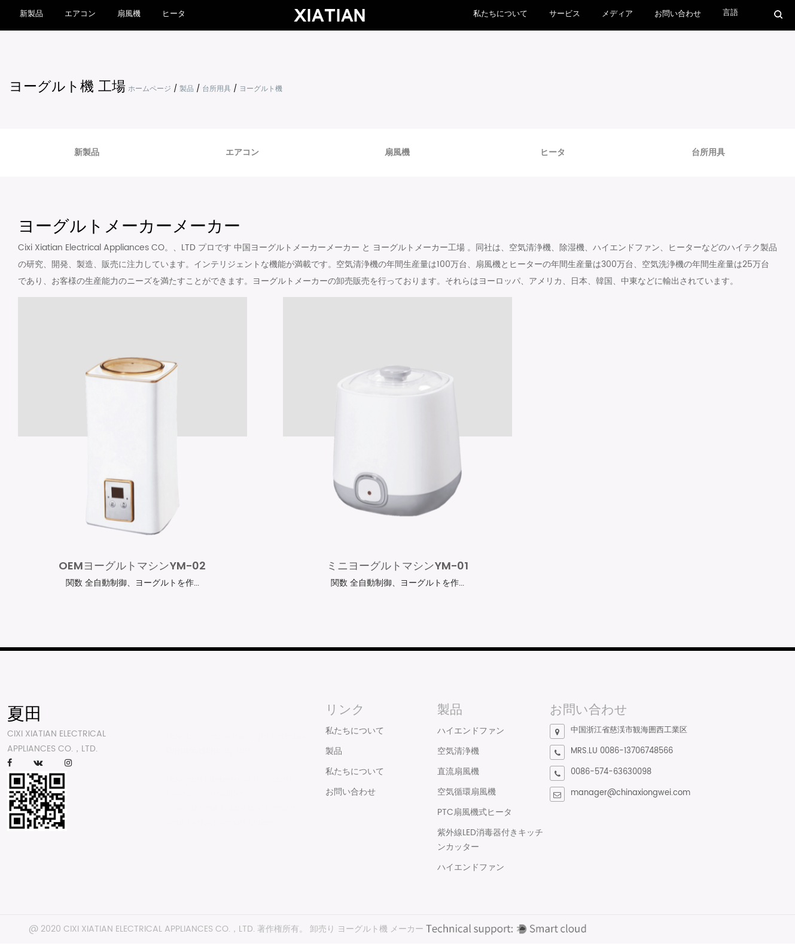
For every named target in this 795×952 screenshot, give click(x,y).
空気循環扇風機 (466, 793)
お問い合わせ (677, 14)
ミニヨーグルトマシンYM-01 (397, 566)
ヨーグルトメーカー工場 (420, 247)
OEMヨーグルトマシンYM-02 (132, 566)
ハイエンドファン (470, 732)
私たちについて (500, 14)
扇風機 (129, 14)
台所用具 (216, 89)
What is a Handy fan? (210, 748)
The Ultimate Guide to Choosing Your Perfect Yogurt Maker (232, 809)
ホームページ (149, 89)
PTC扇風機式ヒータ (474, 813)
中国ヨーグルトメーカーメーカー (298, 247)
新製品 (31, 14)
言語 (730, 13)
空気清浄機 (458, 752)
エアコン (80, 14)
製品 (186, 89)
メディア (617, 14)
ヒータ (173, 14)
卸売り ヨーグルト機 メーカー (367, 930)
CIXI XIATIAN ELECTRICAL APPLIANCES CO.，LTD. (159, 930)
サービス (564, 14)
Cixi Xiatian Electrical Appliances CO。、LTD (108, 247)
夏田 (24, 715)
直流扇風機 (458, 773)
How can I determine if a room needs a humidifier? (228, 780)
